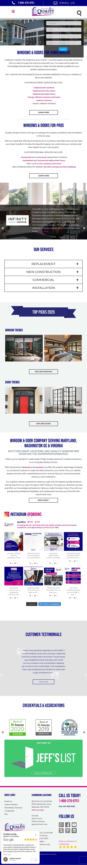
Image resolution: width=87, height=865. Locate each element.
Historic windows (44, 100)
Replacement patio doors (44, 94)
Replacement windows (44, 88)
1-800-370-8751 (23, 2)
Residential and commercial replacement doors (44, 160)
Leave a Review (11, 804)
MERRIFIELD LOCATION (42, 833)
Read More (43, 682)
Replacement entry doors (44, 91)
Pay (6, 814)
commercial (41, 157)
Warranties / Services (13, 808)
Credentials (9, 811)
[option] (43, 22)
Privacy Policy (51, 854)
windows (48, 164)
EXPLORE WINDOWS (43, 372)
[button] (35, 835)
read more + (43, 500)
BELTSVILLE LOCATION (42, 801)
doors (58, 164)
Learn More (43, 112)
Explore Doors (43, 424)
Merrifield (39, 467)
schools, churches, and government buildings (56, 167)
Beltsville (26, 467)
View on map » (38, 810)
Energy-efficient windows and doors (44, 97)
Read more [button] (7, 854)
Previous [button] (3, 228)
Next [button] (84, 228)
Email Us (64, 3)
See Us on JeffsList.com (43, 773)
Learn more (43, 231)
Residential (26, 157)
